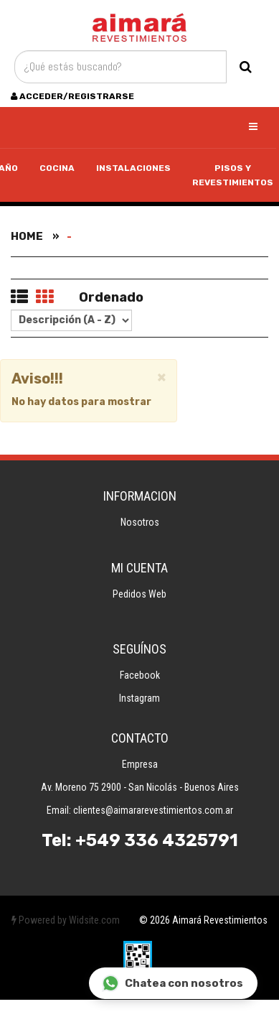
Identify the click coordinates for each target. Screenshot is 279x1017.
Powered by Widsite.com (65, 920)
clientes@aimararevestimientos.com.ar (153, 810)
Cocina (57, 168)
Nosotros (139, 522)
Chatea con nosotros (172, 983)
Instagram (139, 698)
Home (27, 236)
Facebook (140, 675)
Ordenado (111, 297)
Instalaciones (133, 168)
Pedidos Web (139, 594)
